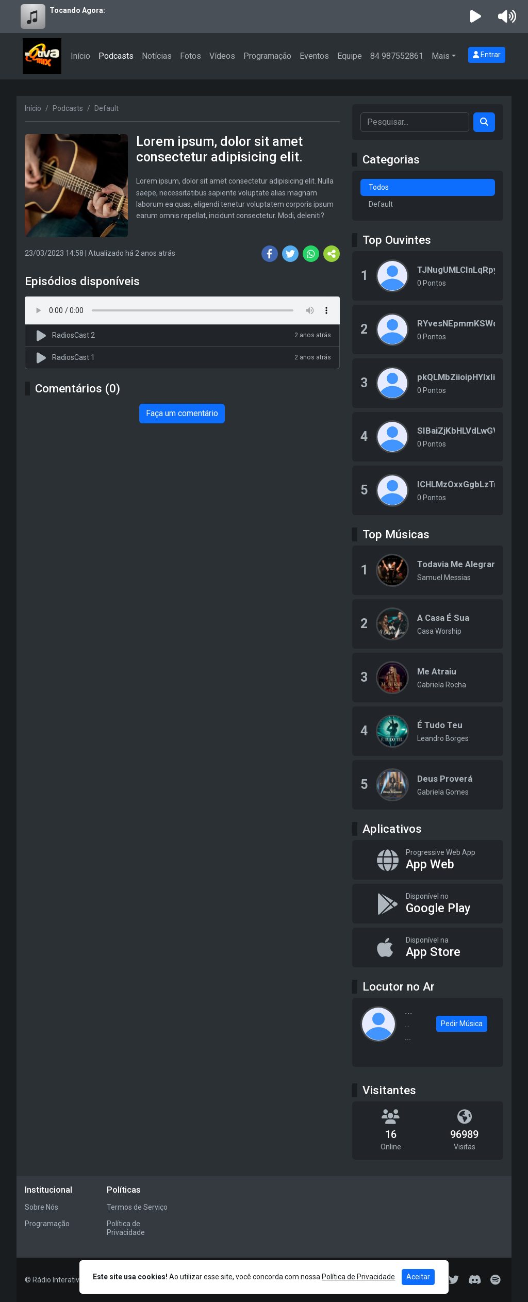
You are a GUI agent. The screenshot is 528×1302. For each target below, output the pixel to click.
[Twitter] (454, 1280)
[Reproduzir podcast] (43, 335)
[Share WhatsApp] (311, 253)
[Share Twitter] (290, 253)
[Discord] (474, 1280)
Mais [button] (441, 56)
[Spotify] (495, 1280)
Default (381, 204)
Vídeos (222, 56)
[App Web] (427, 860)
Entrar (487, 55)
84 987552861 (396, 56)
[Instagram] (371, 1280)
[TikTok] (412, 1280)
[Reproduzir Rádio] (476, 16)
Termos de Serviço (137, 1207)
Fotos (190, 56)
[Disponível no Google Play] (427, 904)
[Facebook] (392, 1280)
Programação (267, 56)
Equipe (349, 56)
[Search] (484, 122)
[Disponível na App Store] (427, 947)
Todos (379, 187)
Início (80, 56)
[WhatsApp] (330, 1280)
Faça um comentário (182, 413)
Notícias (157, 56)
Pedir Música (462, 1023)
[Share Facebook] (269, 253)
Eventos (314, 56)
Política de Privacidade (126, 1228)
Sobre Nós (41, 1207)
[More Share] (331, 253)
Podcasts (116, 56)
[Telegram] (433, 1280)
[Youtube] (351, 1280)
